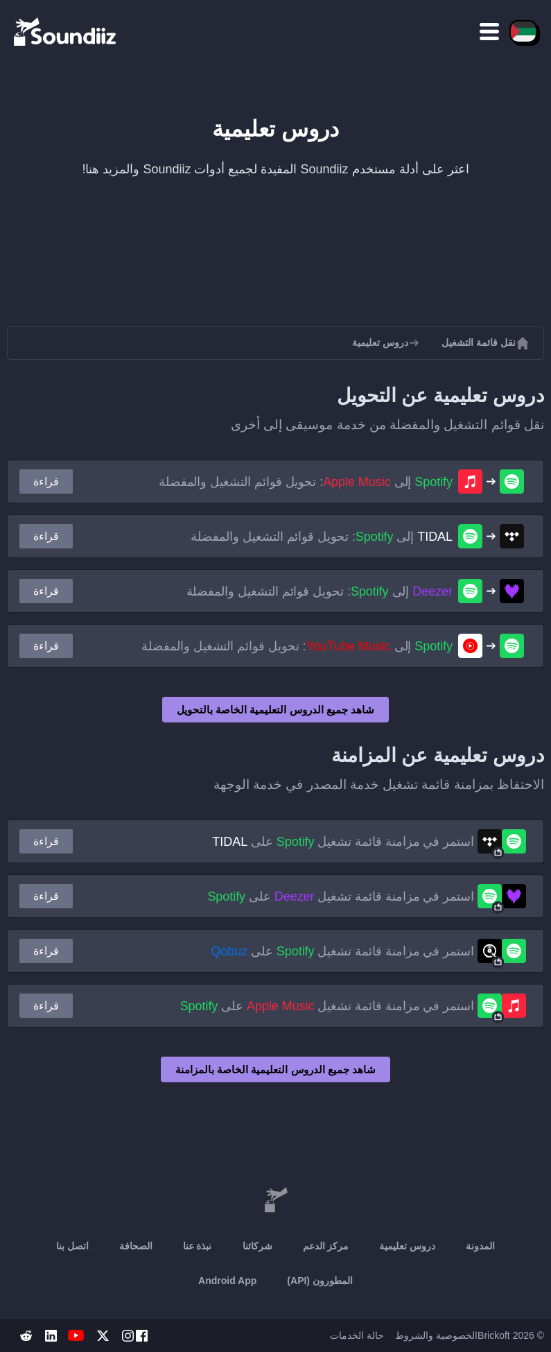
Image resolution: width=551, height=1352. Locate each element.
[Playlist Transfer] (66, 31)
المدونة (480, 1245)
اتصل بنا (72, 1245)
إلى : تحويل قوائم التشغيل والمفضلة (306, 482)
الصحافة (135, 1245)
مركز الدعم (326, 1245)
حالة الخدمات (357, 1335)
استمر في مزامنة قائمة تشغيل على (343, 842)
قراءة (46, 481)
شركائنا (257, 1245)
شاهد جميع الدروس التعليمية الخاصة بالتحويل (275, 710)
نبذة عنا (197, 1245)
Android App (227, 1280)
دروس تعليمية (407, 1245)
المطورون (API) (320, 1280)
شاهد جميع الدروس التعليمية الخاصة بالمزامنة (275, 1069)
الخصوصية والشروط (436, 1335)
